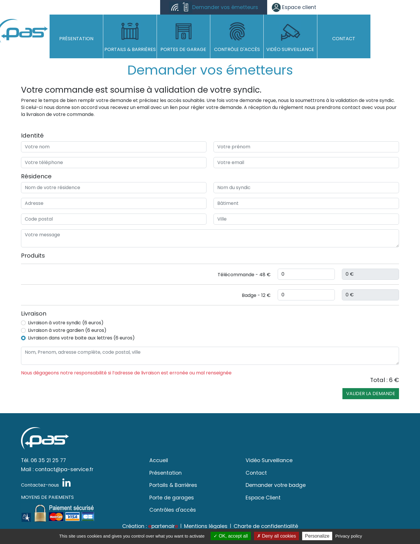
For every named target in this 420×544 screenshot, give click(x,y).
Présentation (165, 472)
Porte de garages (171, 497)
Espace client (293, 7)
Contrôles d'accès (172, 509)
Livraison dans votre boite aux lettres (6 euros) (81, 338)
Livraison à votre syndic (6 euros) (66, 322)
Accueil (158, 460)
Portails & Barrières (173, 485)
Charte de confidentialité (266, 526)
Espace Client (263, 497)
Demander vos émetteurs (213, 7)
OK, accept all (231, 536)
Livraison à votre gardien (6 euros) (67, 330)
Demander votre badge (276, 485)
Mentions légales (206, 526)
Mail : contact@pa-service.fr (57, 469)
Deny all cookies (276, 536)
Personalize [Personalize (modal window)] (317, 536)
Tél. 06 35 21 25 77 (43, 460)
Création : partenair (150, 526)
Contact (256, 472)
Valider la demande (370, 393)
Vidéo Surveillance (269, 460)
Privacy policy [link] (348, 536)
